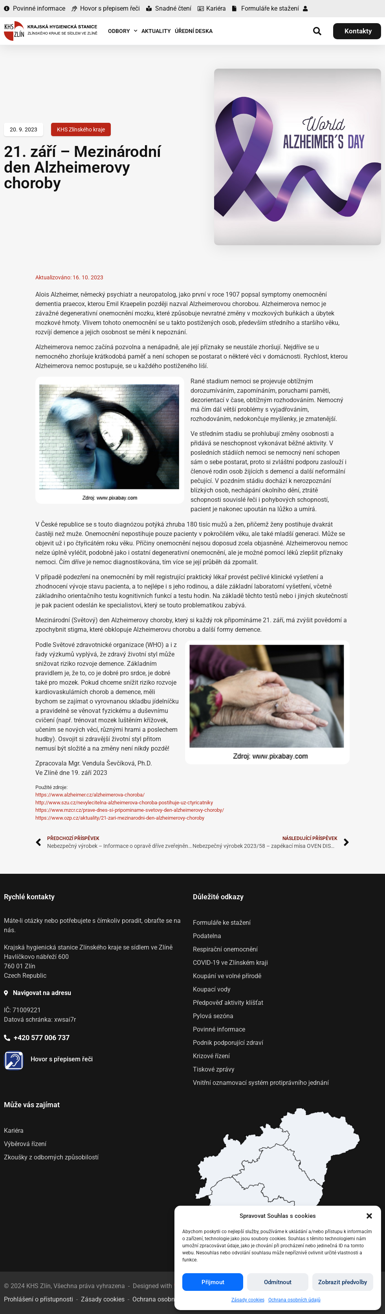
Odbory (123, 31)
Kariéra (14, 1130)
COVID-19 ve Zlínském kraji (230, 962)
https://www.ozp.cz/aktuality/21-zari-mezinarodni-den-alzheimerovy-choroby (119, 818)
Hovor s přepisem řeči (62, 1059)
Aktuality (156, 31)
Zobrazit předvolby (342, 1282)
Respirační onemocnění (225, 949)
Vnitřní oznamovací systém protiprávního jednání (261, 1082)
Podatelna (207, 936)
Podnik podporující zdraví (228, 1042)
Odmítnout (278, 1282)
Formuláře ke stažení (222, 922)
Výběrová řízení (25, 1144)
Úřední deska (194, 31)
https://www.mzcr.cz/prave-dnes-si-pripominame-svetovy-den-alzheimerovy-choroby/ (129, 810)
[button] (369, 1216)
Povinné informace (219, 1029)
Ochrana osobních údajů (294, 1300)
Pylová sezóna (213, 1016)
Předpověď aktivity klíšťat (228, 1002)
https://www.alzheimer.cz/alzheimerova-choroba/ (90, 795)
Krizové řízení (211, 1056)
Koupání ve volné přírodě (227, 976)
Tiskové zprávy (214, 1069)
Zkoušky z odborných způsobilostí (51, 1157)
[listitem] (278, 1177)
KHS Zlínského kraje (81, 129)
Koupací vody (212, 989)
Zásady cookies (247, 1300)
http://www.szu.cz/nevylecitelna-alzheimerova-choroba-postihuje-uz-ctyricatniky (124, 803)
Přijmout (213, 1282)
